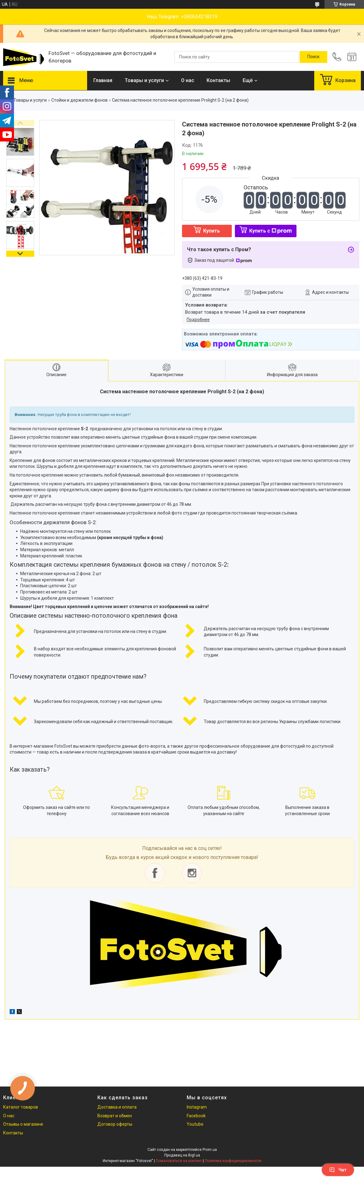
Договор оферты (114, 1124)
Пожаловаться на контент (179, 1161)
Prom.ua (210, 1149)
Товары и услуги (144, 80)
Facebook (196, 1115)
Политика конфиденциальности (233, 1161)
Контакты (218, 80)
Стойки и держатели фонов (79, 100)
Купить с (270, 231)
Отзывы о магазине (23, 1124)
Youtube (195, 1124)
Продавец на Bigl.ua (182, 1155)
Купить (211, 231)
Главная (102, 80)
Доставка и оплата (117, 1107)
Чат (338, 1170)
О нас (187, 80)
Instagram (197, 1107)
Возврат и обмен (114, 1115)
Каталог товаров (20, 1107)
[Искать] (313, 57)
